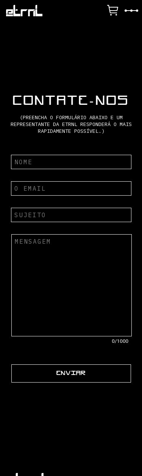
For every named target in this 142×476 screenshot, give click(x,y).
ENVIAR (71, 373)
